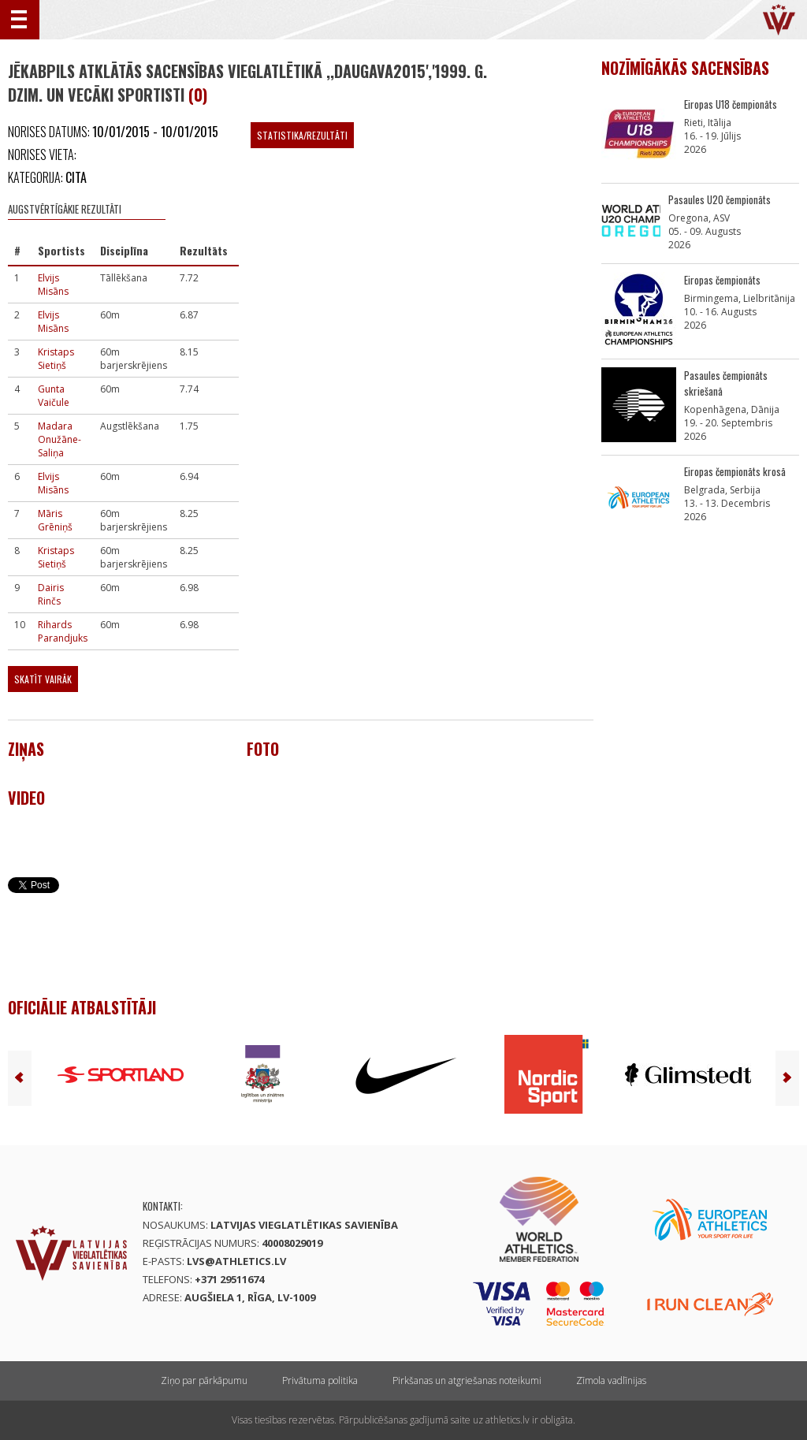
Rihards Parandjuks (62, 631)
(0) (197, 94)
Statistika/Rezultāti (302, 135)
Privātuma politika (320, 1380)
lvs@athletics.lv (236, 1261)
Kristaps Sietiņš (56, 358)
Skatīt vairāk (43, 679)
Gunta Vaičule (53, 395)
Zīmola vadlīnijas (611, 1380)
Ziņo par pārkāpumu (204, 1380)
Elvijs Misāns (53, 284)
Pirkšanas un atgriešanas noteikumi (466, 1380)
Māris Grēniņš (55, 520)
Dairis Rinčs (51, 594)
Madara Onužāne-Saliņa (59, 439)
